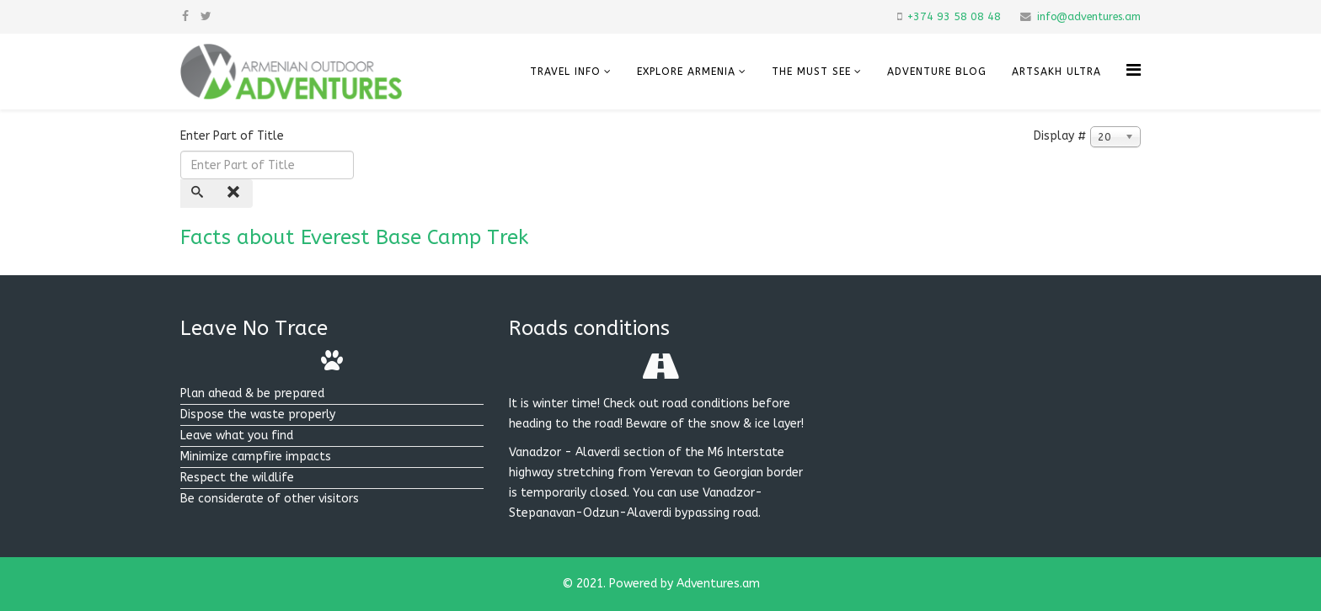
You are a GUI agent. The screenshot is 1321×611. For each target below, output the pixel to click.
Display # (1060, 136)
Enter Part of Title (233, 136)
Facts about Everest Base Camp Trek (354, 237)
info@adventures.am (1089, 16)
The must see (811, 71)
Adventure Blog (937, 71)
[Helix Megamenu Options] (1133, 70)
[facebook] (185, 16)
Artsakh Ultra (1056, 71)
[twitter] (206, 16)
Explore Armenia (686, 71)
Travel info (565, 71)
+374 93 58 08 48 (954, 16)
